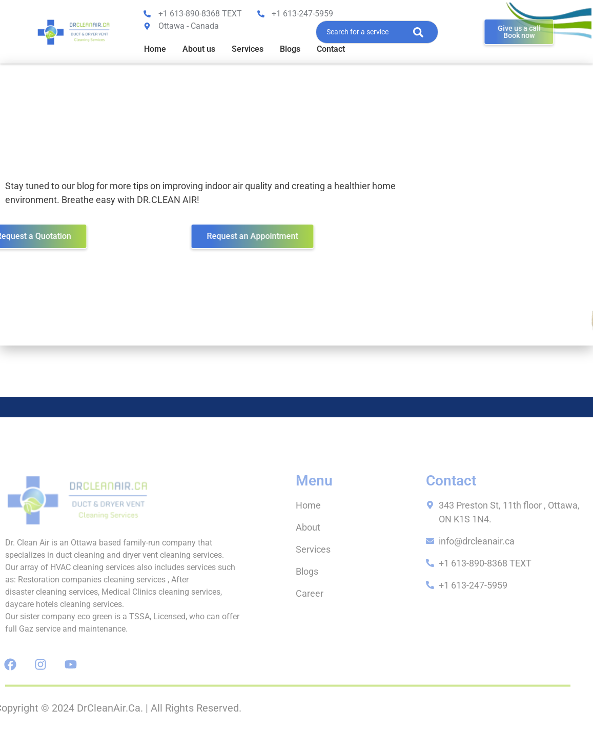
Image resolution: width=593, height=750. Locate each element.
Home (155, 49)
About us (198, 49)
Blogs (290, 49)
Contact (331, 49)
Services (247, 49)
